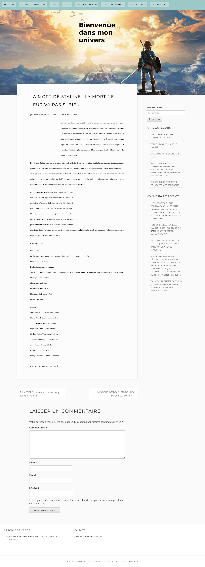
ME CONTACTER (87, 4)
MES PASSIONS (112, 4)
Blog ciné (52, 366)
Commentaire (38, 427)
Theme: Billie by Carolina (123, 561)
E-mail (34, 475)
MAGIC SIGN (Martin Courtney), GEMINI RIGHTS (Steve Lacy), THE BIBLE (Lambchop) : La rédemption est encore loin (165, 169)
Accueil (9, 4)
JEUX (54, 4)
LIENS (67, 4)
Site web (34, 487)
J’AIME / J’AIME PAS (33, 4)
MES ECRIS (137, 4)
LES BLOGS (159, 4)
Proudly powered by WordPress (86, 561)
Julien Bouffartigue (43, 114)
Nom (33, 462)
